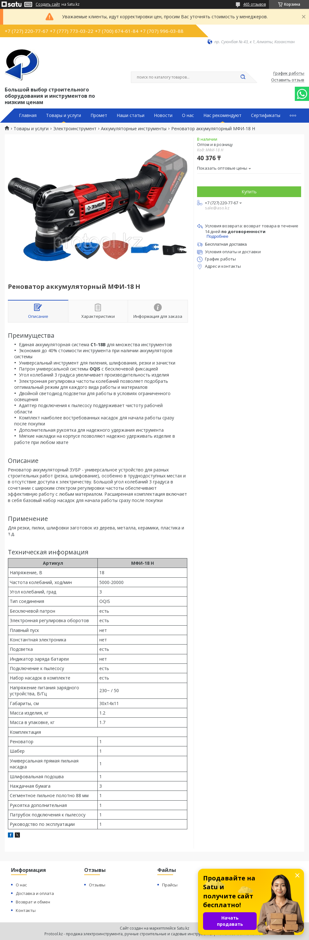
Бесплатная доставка (226, 244)
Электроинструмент (74, 128)
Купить (249, 192)
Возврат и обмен (33, 902)
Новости (163, 115)
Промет (98, 115)
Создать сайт (48, 4)
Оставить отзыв (287, 80)
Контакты (26, 910)
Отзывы (97, 885)
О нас (188, 115)
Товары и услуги (63, 115)
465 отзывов (254, 4)
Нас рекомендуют (222, 115)
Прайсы (170, 885)
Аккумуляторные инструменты (133, 128)
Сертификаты (265, 115)
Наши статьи (130, 115)
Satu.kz (183, 928)
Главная (28, 115)
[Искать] (242, 77)
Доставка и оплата (35, 893)
